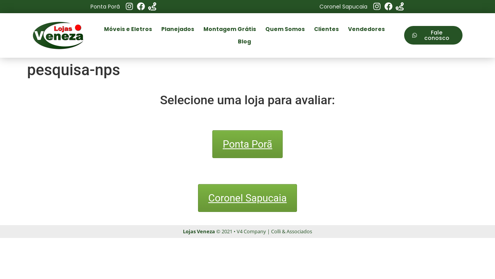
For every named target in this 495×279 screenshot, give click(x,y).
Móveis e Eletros (128, 29)
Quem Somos (285, 29)
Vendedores (366, 29)
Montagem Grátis (229, 29)
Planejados (177, 29)
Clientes (326, 29)
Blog (244, 41)
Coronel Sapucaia (247, 198)
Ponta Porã (247, 144)
